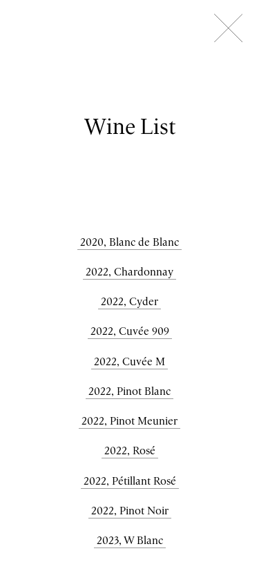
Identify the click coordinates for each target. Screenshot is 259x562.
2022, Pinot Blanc (129, 391)
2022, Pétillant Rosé (130, 480)
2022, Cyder (129, 301)
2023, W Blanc (130, 540)
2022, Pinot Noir (130, 510)
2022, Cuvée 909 (129, 331)
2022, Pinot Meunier (129, 420)
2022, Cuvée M (129, 361)
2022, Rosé (129, 450)
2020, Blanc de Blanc (129, 242)
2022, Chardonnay (129, 271)
